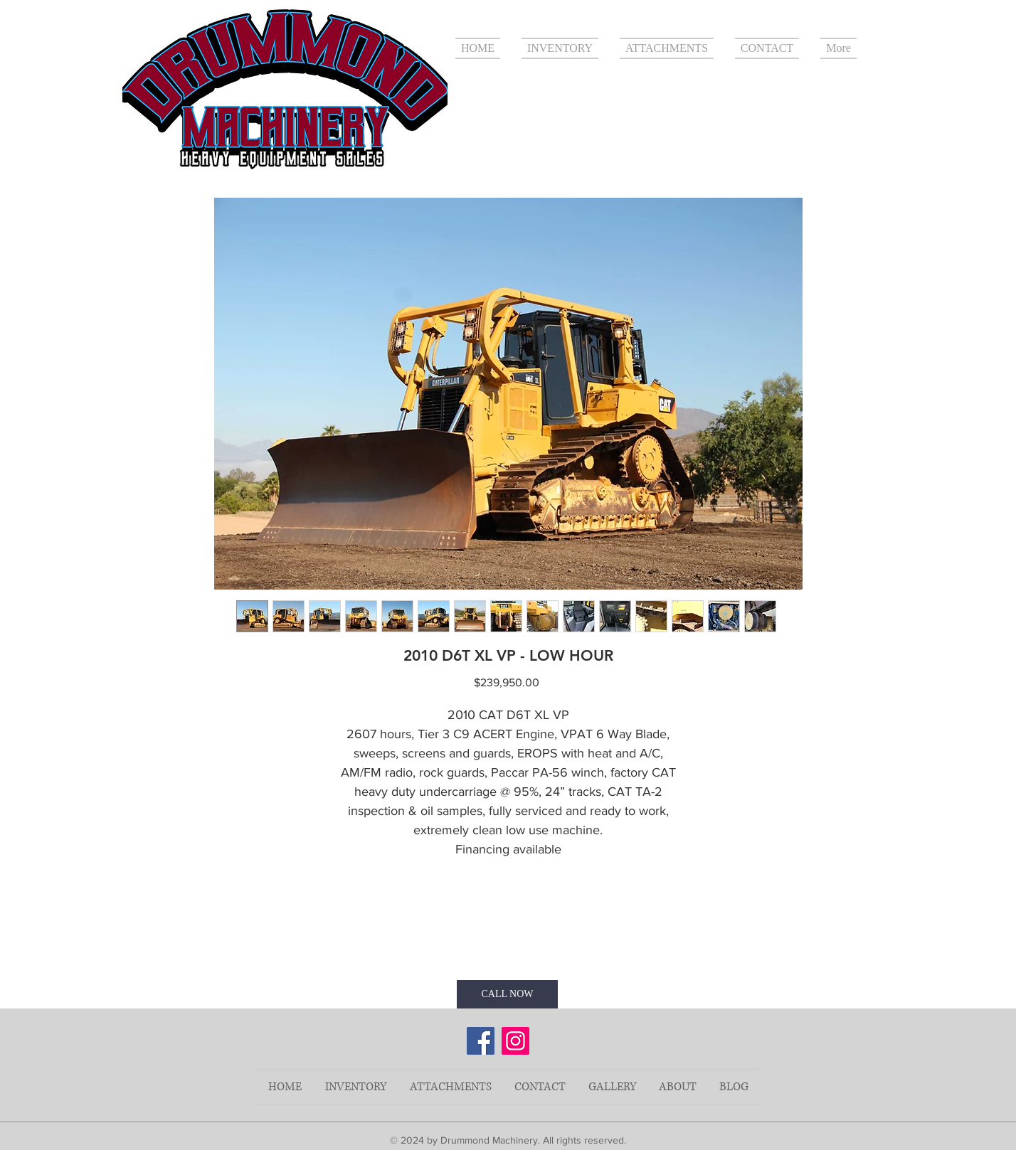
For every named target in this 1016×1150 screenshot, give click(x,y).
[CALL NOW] (507, 994)
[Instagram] (515, 1041)
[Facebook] (480, 1041)
